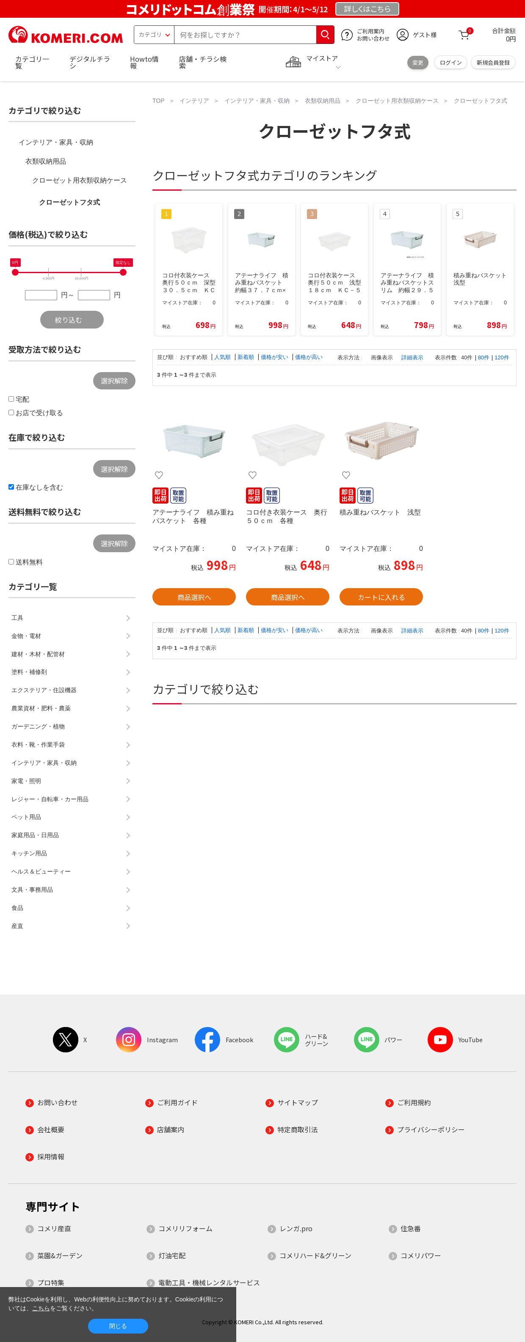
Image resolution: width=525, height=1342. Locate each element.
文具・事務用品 (32, 889)
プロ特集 (50, 1282)
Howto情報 (144, 62)
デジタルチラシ (89, 62)
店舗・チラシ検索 (203, 62)
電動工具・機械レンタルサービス (209, 1282)
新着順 (247, 357)
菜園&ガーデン (60, 1255)
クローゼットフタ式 (69, 202)
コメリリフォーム (185, 1228)
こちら (41, 1308)
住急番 (411, 1228)
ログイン (451, 62)
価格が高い (309, 357)
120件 (502, 357)
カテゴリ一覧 (32, 62)
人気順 (223, 357)
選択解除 (114, 380)
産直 (17, 926)
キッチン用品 (29, 853)
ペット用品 (26, 816)
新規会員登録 (493, 62)
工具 (17, 617)
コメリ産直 (54, 1228)
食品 (17, 907)
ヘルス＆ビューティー (41, 871)
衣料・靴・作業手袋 (38, 744)
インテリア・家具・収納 (56, 142)
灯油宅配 (171, 1255)
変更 (417, 62)
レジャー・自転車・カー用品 (49, 799)
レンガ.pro (295, 1228)
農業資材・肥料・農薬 (41, 708)
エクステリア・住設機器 (44, 690)
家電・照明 (26, 781)
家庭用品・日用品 (35, 835)
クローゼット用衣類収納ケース (79, 180)
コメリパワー (421, 1255)
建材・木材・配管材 (38, 654)
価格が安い (275, 357)
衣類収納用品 (45, 161)
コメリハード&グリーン (315, 1255)
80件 (483, 357)
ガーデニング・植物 (38, 726)
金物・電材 (26, 636)
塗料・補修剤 (29, 671)
